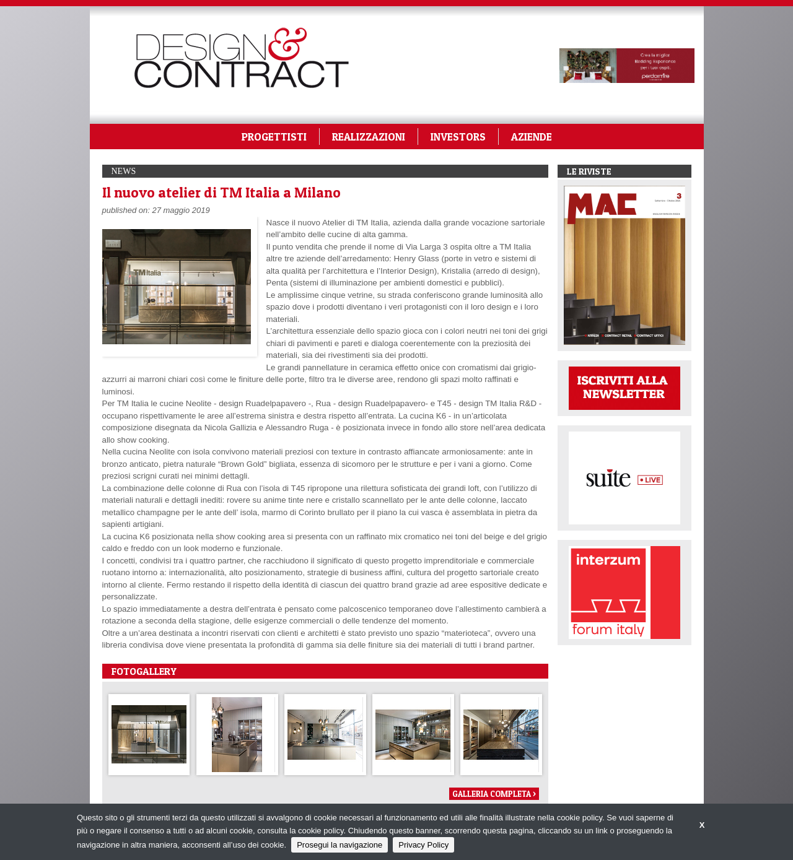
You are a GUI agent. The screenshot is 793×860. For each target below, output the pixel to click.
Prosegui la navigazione (339, 844)
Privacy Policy (423, 844)
